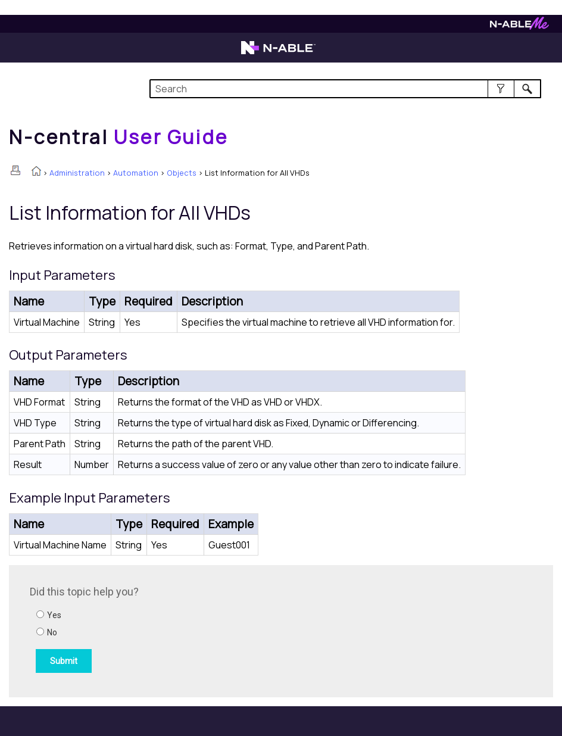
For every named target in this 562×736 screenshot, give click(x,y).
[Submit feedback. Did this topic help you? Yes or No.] (190, 629)
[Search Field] (345, 88)
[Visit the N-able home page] (278, 53)
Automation (135, 172)
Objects (181, 172)
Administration (77, 172)
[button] (501, 88)
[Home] (118, 137)
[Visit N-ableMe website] (519, 26)
